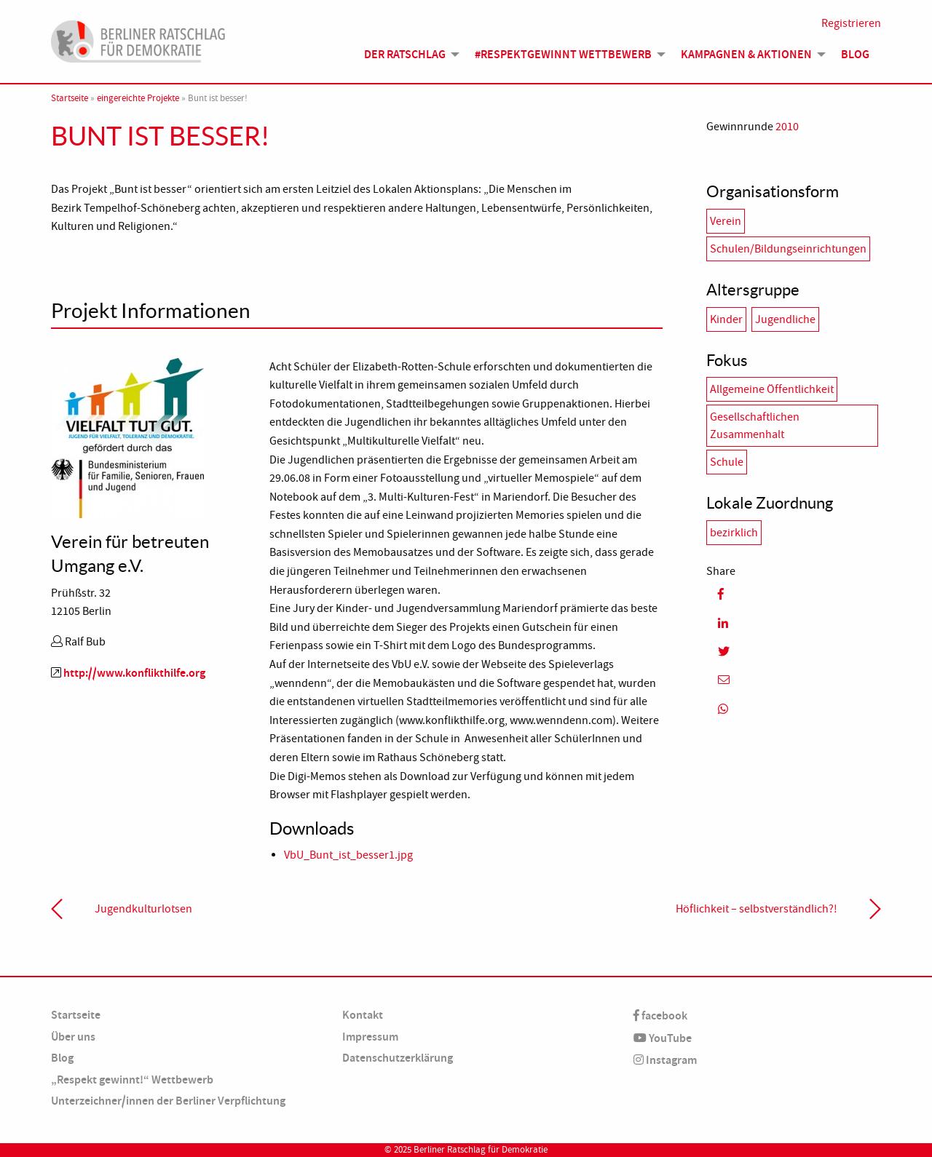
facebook (660, 1015)
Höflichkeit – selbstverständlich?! (756, 909)
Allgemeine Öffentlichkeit (772, 389)
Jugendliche (785, 319)
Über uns (73, 1036)
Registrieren (851, 23)
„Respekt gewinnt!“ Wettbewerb (132, 1079)
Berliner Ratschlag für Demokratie (481, 1150)
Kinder (726, 319)
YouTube (662, 1038)
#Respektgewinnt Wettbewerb (563, 54)
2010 (787, 126)
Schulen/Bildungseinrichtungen (788, 249)
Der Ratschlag (405, 54)
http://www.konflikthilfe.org (134, 672)
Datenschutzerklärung (397, 1057)
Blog (855, 54)
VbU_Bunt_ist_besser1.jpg (348, 855)
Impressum (370, 1036)
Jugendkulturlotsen (143, 909)
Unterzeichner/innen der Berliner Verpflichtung (168, 1100)
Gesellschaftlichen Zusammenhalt (754, 426)
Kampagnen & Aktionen (746, 54)
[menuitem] (407, 54)
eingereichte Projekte (138, 98)
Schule (726, 462)
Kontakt (362, 1014)
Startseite (69, 98)
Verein (725, 221)
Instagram (665, 1059)
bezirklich (734, 532)
